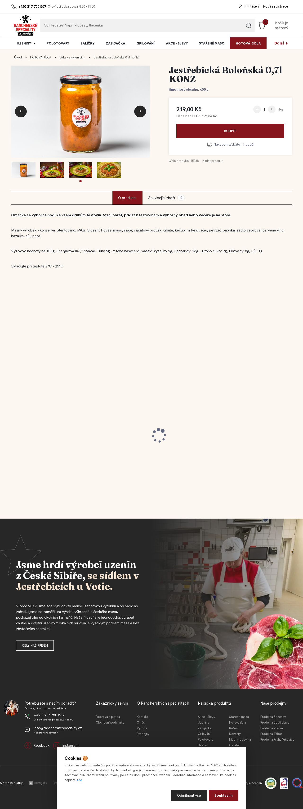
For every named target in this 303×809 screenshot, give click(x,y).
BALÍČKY (87, 43)
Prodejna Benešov (273, 717)
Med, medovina (240, 740)
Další (279, 43)
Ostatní (234, 745)
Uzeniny (203, 722)
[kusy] (264, 109)
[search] (248, 27)
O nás (141, 722)
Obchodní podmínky (110, 722)
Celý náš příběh (35, 645)
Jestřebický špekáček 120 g (41, 432)
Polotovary (205, 740)
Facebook (36, 745)
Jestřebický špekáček (177, 432)
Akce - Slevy (206, 717)
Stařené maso (239, 717)
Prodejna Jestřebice (275, 722)
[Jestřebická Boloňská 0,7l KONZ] (80, 112)
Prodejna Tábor (271, 734)
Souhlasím (223, 795)
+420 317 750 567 (32, 6)
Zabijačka (204, 728)
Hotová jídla (237, 722)
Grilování (204, 734)
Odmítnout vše (189, 795)
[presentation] (21, 111)
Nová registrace (275, 6)
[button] (80, 181)
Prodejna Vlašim (271, 728)
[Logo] (25, 25)
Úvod (18, 57)
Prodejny (143, 734)
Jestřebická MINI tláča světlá (255, 432)
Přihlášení (252, 6)
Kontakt (142, 717)
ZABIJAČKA (115, 43)
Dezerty (235, 734)
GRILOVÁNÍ (146, 43)
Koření (233, 728)
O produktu (127, 197)
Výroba (142, 728)
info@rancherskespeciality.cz (58, 727)
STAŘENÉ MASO (211, 43)
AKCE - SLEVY (177, 43)
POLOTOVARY (58, 43)
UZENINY (24, 43)
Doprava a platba (108, 717)
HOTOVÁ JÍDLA (248, 43)
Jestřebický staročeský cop (112, 432)
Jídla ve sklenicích (72, 57)
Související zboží (166, 197)
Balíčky (203, 745)
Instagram (66, 745)
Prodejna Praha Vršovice (277, 740)
